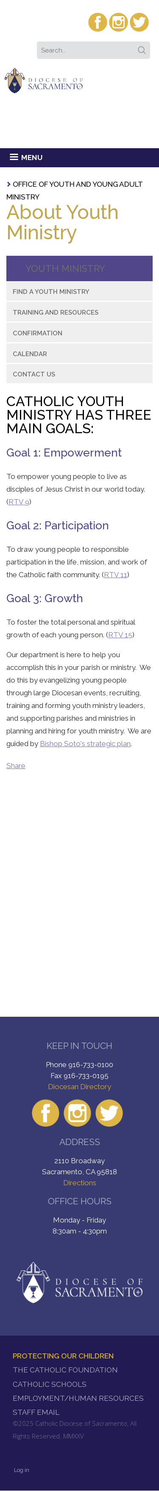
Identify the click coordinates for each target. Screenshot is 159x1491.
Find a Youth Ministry (51, 292)
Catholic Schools (49, 1384)
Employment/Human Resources (78, 1398)
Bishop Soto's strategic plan (85, 743)
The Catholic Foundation (65, 1370)
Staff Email (36, 1412)
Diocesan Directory (79, 1086)
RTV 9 (18, 502)
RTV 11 (115, 574)
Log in (21, 1470)
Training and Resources (55, 312)
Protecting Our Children (63, 1356)
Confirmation (37, 333)
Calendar (30, 354)
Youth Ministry (65, 268)
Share (15, 765)
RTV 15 (120, 635)
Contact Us (34, 374)
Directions (79, 1182)
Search (143, 47)
